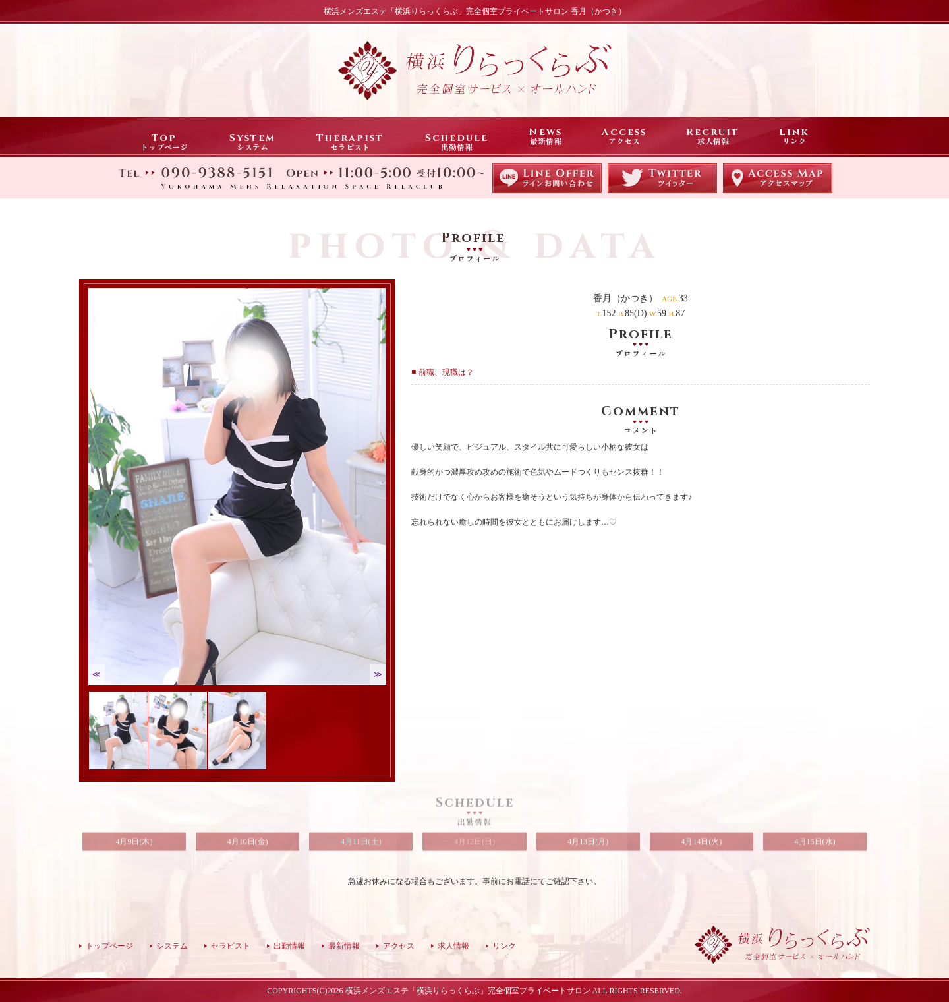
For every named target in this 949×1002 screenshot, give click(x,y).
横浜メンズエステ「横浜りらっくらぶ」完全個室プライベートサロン (467, 990)
